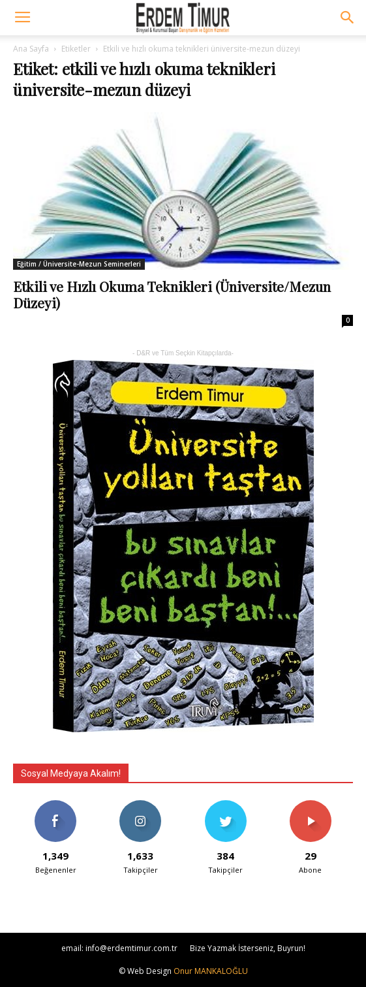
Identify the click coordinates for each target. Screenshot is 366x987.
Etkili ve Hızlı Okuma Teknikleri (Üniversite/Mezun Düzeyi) (172, 294)
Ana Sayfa (31, 48)
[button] (347, 17)
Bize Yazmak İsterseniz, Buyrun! (247, 948)
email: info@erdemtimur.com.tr (119, 948)
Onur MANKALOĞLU (211, 971)
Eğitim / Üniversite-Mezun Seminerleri (79, 263)
